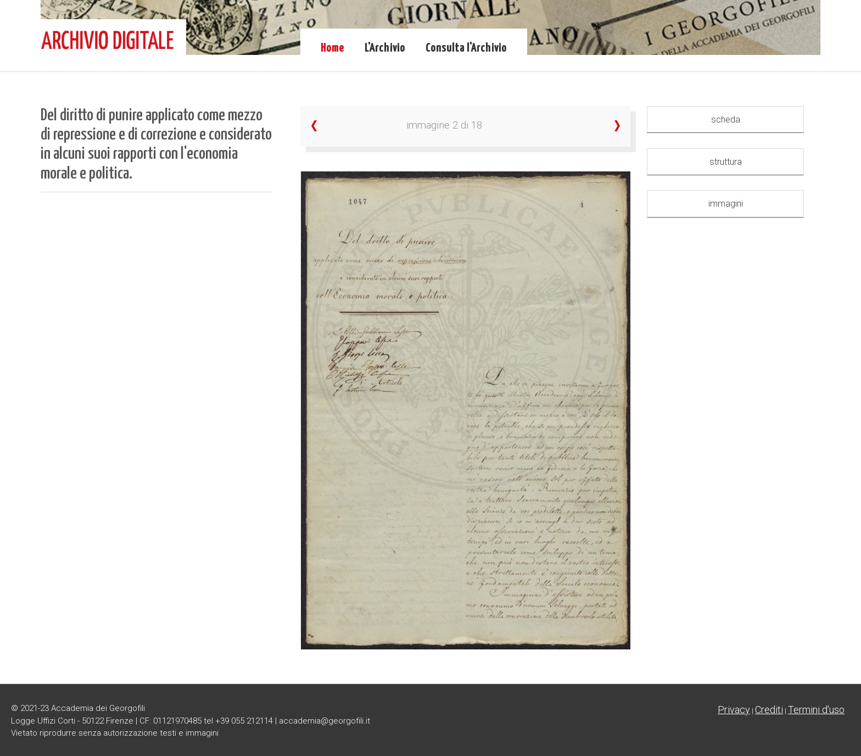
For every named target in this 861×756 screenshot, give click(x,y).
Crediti (769, 709)
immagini (725, 203)
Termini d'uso (816, 709)
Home (332, 48)
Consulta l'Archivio (466, 48)
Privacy (734, 709)
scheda (725, 119)
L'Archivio (385, 48)
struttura (725, 162)
